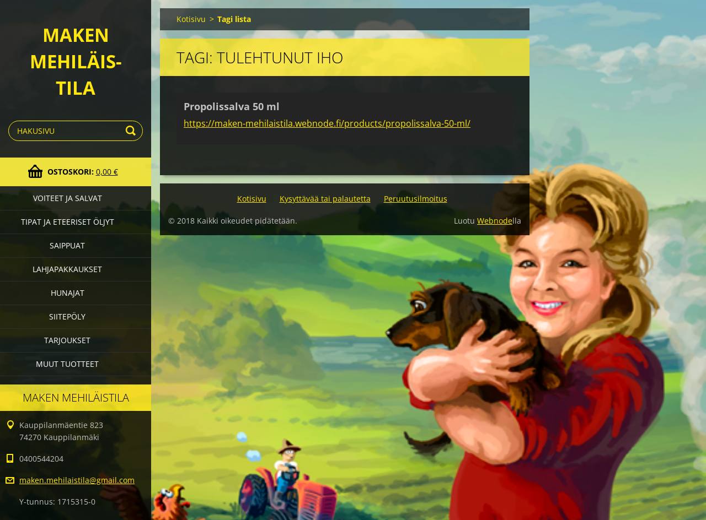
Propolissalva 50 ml (232, 106)
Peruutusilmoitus (415, 198)
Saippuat (67, 245)
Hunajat (67, 293)
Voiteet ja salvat (67, 198)
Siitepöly (67, 316)
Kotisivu (191, 19)
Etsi (132, 131)
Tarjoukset (67, 340)
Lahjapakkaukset (67, 269)
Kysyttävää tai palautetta (325, 198)
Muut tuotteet (67, 364)
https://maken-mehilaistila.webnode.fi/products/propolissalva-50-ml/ (327, 123)
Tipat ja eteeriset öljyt (67, 221)
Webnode (494, 220)
